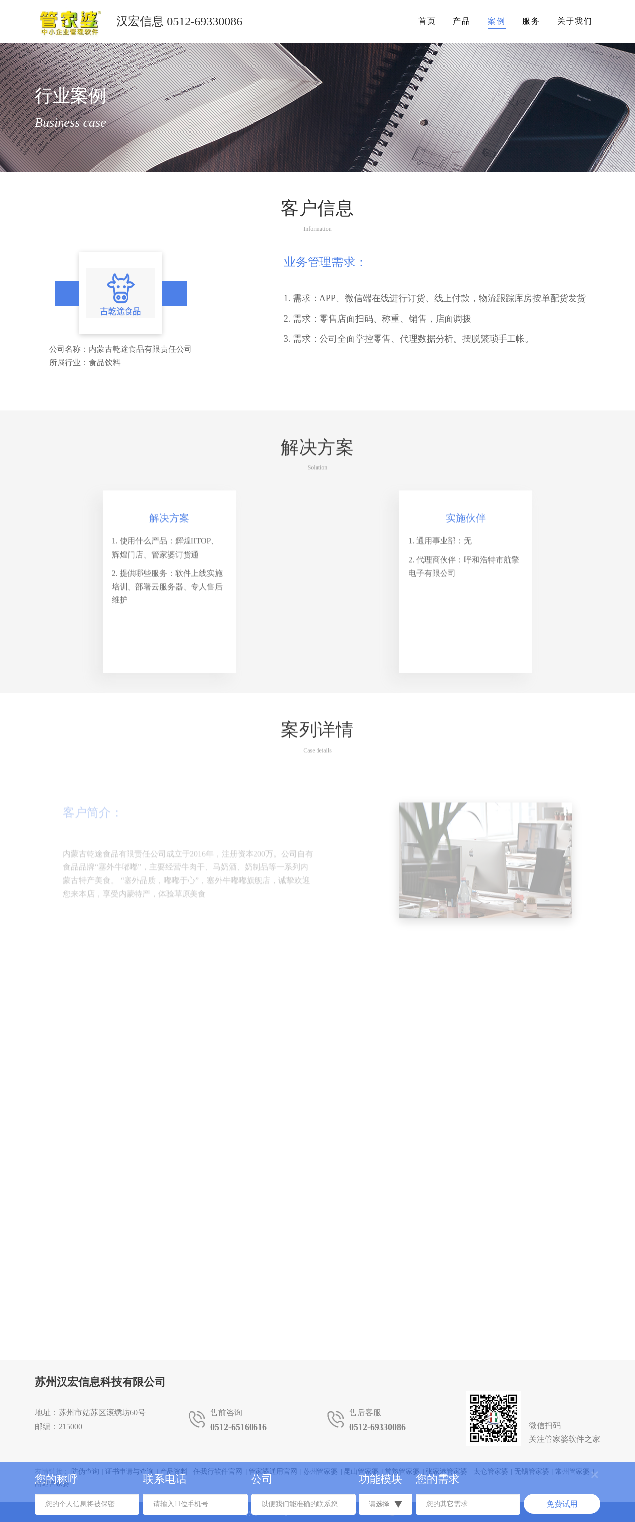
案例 (497, 21)
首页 (427, 21)
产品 (462, 21)
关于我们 (575, 21)
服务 (531, 21)
